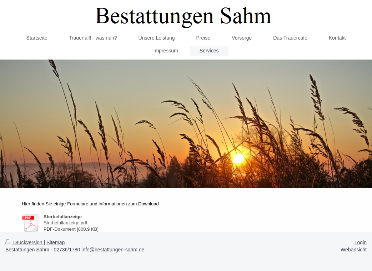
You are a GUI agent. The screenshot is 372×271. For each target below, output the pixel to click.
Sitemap (55, 242)
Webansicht (354, 249)
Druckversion (24, 242)
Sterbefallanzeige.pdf (65, 222)
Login (361, 242)
